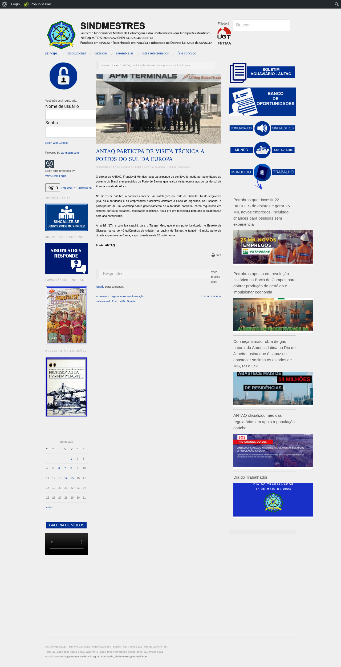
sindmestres (103, 166)
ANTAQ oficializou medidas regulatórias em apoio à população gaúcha (264, 421)
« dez (49, 507)
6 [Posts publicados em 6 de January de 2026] (59, 468)
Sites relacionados (155, 53)
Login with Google (56, 142)
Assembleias (124, 53)
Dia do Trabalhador (250, 477)
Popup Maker (41, 4)
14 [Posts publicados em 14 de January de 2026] (66, 478)
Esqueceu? (68, 187)
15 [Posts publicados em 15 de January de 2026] (72, 478)
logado (100, 286)
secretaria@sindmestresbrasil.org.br (77, 656)
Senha (51, 122)
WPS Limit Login (55, 175)
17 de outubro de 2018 (127, 166)
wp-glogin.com (70, 152)
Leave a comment (154, 166)
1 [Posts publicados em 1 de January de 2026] (71, 458)
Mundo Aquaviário (179, 166)
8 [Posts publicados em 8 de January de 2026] (71, 468)
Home (114, 65)
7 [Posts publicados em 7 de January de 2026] (65, 468)
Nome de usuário (62, 106)
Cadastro (101, 53)
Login (15, 4)
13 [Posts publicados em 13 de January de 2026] (60, 478)
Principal (52, 53)
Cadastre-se (84, 187)
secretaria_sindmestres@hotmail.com (124, 656)
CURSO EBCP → (211, 296)
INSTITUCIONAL (76, 53)
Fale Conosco (186, 53)
